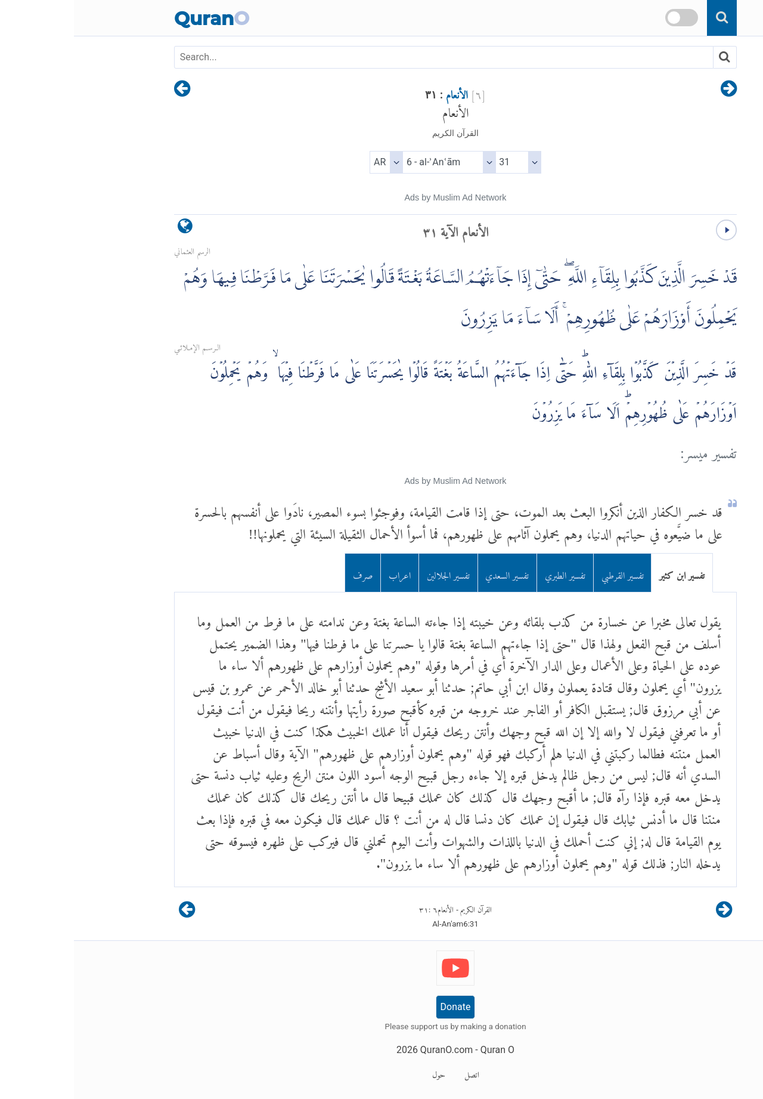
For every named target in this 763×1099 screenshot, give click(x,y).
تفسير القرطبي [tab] (549, 573)
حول (364, 1073)
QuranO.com (372, 1049)
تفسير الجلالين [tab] (374, 573)
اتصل (397, 1073)
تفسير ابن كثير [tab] (608, 573)
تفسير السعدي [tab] (433, 573)
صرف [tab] (289, 573)
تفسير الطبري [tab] (491, 573)
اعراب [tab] (326, 573)
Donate (382, 1006)
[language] (111, 229)
